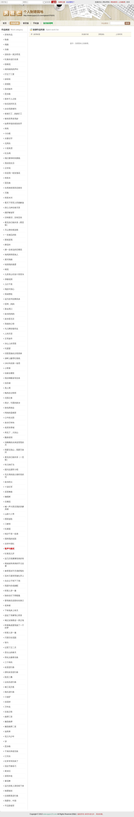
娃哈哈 (8, 79)
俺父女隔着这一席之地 (14, 620)
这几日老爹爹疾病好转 (14, 559)
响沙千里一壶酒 (11, 534)
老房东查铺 (9, 428)
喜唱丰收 (8, 776)
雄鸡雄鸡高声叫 (11, 69)
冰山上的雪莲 (10, 344)
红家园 (8, 529)
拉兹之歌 (8, 712)
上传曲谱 (122, 2)
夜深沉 (8, 771)
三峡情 (8, 524)
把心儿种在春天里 (12, 208)
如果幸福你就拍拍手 (13, 124)
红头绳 (8, 153)
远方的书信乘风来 (12, 299)
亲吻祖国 (8, 279)
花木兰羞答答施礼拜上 (14, 576)
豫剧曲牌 (8, 722)
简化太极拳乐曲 (11, 657)
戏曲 (7, 45)
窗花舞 (8, 781)
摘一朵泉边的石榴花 (13, 250)
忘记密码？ (70, 2)
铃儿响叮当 (9, 465)
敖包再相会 (9, 408)
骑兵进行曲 (9, 692)
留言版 (26, 23)
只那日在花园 (10, 638)
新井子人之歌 (10, 99)
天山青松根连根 (11, 230)
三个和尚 (8, 662)
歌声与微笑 (9, 549)
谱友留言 (114, 2)
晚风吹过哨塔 (10, 393)
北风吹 (8, 143)
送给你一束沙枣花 (12, 54)
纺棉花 (8, 64)
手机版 (36, 23)
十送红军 (8, 487)
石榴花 (8, 502)
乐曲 (7, 49)
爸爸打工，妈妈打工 (13, 114)
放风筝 (8, 732)
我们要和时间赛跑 (12, 158)
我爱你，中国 (10, 801)
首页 (128, 2)
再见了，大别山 (11, 432)
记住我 (47, 2)
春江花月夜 (9, 687)
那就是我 (8, 240)
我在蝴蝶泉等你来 (12, 378)
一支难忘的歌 (10, 235)
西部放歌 (8, 519)
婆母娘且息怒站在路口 (14, 601)
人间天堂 (8, 334)
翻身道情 (8, 437)
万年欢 (8, 707)
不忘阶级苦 (9, 806)
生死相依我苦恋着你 (13, 188)
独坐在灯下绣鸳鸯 (12, 596)
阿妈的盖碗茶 (10, 413)
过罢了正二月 (10, 647)
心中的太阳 (9, 418)
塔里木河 (8, 198)
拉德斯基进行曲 (11, 796)
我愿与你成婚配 (11, 586)
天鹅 (7, 193)
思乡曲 (8, 94)
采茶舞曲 (8, 492)
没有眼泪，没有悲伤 (13, 218)
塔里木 (8, 178)
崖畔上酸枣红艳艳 (12, 358)
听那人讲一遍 (10, 591)
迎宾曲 (8, 183)
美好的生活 (9, 163)
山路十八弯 (9, 514)
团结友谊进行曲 (11, 672)
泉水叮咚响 (9, 423)
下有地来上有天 (11, 610)
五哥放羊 (8, 339)
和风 (7, 129)
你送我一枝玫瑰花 (12, 173)
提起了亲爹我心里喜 (13, 615)
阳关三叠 (8, 677)
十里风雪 (8, 148)
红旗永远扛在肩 (11, 59)
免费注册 (61, 2)
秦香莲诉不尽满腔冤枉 (14, 571)
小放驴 (8, 697)
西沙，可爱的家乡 (12, 403)
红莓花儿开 (9, 554)
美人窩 (8, 388)
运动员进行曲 (10, 682)
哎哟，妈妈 (9, 304)
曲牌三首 (8, 717)
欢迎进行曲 (9, 667)
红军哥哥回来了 (11, 761)
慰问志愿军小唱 (11, 470)
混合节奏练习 (10, 766)
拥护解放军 (9, 213)
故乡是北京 (9, 319)
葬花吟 (8, 245)
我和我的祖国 (10, 539)
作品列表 (15, 23)
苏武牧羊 (8, 89)
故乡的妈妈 (9, 314)
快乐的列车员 (10, 104)
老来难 (8, 605)
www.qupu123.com (50, 814)
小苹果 (8, 368)
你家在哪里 (9, 373)
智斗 (7, 643)
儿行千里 (8, 284)
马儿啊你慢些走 (11, 329)
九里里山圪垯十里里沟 (14, 274)
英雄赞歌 (8, 294)
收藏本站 (98, 2)
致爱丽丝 (8, 791)
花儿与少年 (9, 736)
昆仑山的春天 (10, 652)
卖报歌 (8, 84)
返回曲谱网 (48, 23)
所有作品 (8, 35)
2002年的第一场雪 (12, 363)
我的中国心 (9, 289)
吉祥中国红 (9, 544)
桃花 (7, 269)
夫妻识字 (8, 138)
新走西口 (8, 309)
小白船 (8, 133)
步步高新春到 (10, 109)
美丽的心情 (9, 324)
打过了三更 (9, 74)
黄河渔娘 (8, 260)
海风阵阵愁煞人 (11, 255)
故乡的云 (8, 482)
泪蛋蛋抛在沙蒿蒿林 (13, 353)
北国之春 (8, 398)
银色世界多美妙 (11, 119)
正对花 (8, 168)
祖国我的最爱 (10, 264)
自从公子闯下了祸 (12, 581)
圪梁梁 (8, 348)
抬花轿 (8, 702)
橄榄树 (8, 497)
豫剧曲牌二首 (10, 727)
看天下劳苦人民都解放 (14, 203)
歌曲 (7, 40)
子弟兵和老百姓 (11, 751)
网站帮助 (106, 2)
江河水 (8, 756)
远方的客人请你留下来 (14, 786)
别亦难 (8, 383)
